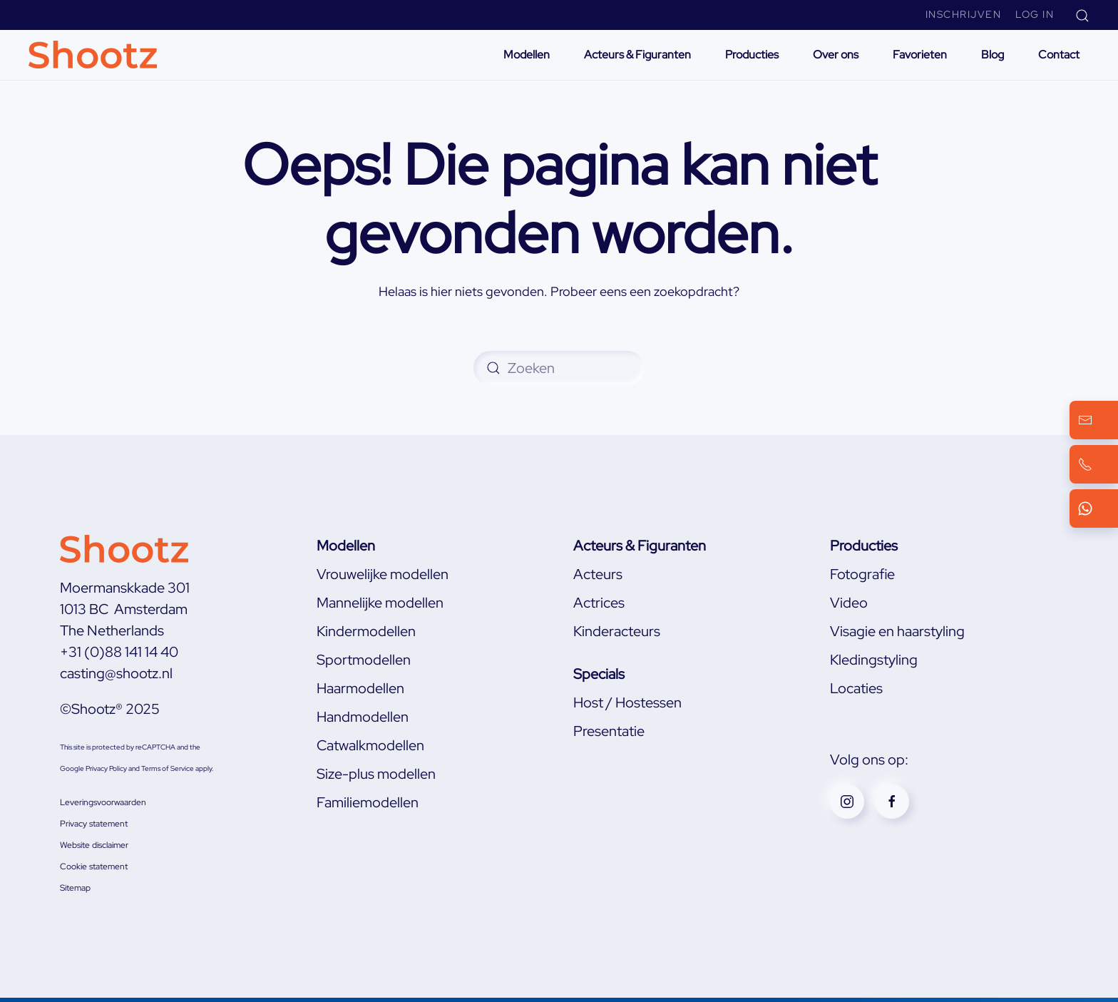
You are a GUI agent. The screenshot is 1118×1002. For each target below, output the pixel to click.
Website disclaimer (94, 845)
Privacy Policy (106, 768)
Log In (1034, 14)
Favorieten (920, 54)
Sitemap (75, 888)
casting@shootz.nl (116, 673)
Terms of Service (167, 768)
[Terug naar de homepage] (95, 55)
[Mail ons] (1094, 420)
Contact (1058, 54)
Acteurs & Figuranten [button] (637, 54)
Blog (992, 54)
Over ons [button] (835, 54)
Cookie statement (94, 866)
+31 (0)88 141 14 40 (119, 652)
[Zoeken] (559, 368)
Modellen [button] (526, 54)
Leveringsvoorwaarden (103, 802)
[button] (1082, 14)
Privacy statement (94, 823)
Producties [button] (752, 54)
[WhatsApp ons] (1094, 508)
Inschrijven (963, 14)
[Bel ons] (1094, 464)
